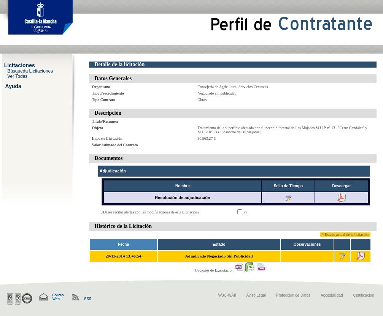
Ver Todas (17, 76)
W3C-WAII (227, 295)
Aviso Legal (256, 295)
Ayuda (13, 86)
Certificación (363, 295)
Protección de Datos (293, 295)
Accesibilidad (332, 295)
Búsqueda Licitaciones (30, 70)
